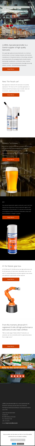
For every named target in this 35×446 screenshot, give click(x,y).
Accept (14, 443)
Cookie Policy (18, 440)
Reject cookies (20, 443)
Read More (10, 69)
